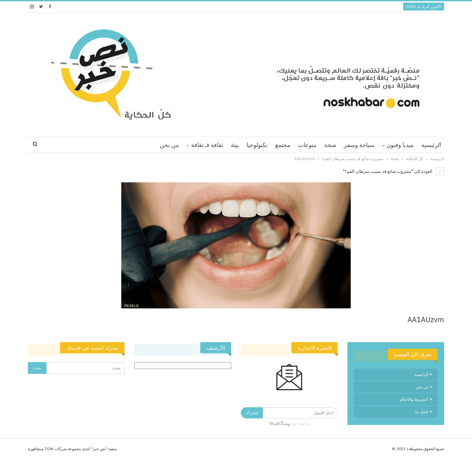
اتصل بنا (421, 411)
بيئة (235, 145)
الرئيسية (431, 145)
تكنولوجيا (256, 145)
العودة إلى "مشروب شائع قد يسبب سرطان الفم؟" (393, 171)
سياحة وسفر (359, 145)
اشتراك (252, 412)
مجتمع (282, 145)
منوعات (307, 145)
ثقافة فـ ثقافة (207, 145)
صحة (330, 145)
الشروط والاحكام (414, 399)
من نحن (169, 145)
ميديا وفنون (400, 145)
